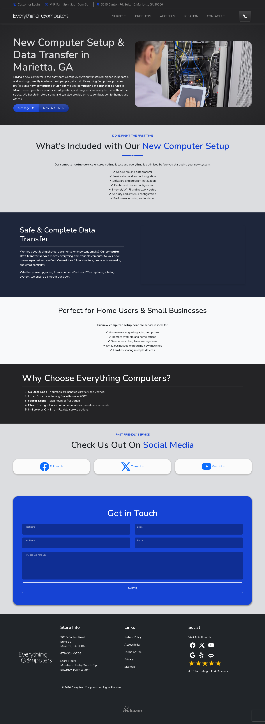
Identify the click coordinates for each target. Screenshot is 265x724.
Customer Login (26, 4)
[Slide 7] (210, 102)
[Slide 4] (190, 102)
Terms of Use (133, 652)
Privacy (129, 659)
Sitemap (129, 667)
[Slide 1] (170, 102)
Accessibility (132, 645)
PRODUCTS (143, 16)
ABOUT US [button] (167, 16)
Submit (132, 588)
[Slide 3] (183, 102)
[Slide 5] (196, 102)
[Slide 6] (203, 102)
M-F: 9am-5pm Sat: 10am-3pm (68, 4)
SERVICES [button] (119, 16)
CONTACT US (216, 16)
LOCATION (191, 16)
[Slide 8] (216, 102)
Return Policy (133, 637)
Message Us (26, 108)
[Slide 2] (176, 102)
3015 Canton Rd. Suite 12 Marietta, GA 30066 (130, 4)
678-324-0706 (53, 108)
